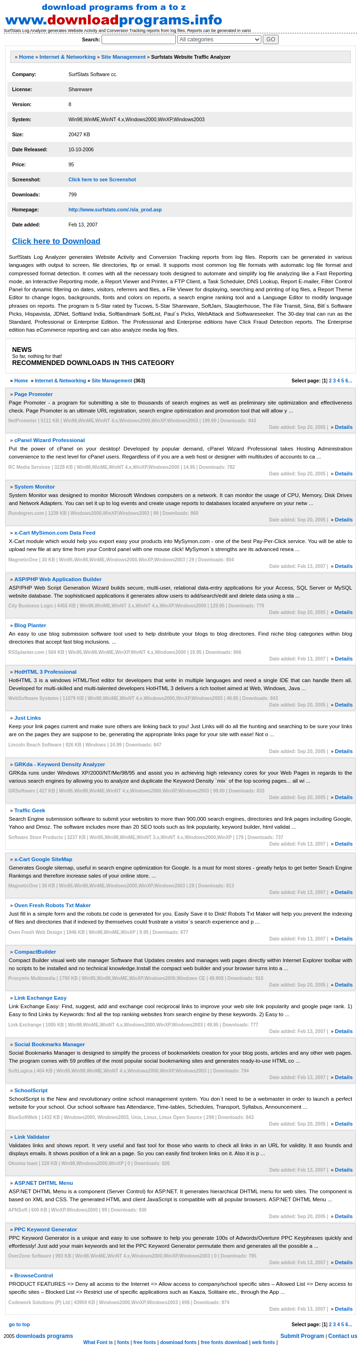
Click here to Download (56, 241)
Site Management (123, 57)
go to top (19, 1324)
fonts (123, 1342)
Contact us (342, 1336)
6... (349, 380)
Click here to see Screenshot (102, 179)
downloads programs (44, 1336)
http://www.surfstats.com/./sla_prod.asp (115, 209)
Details (344, 427)
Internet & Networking (67, 57)
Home (26, 57)
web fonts (263, 1342)
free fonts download (224, 1342)
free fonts (144, 1342)
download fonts (178, 1342)
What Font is (98, 1342)
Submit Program (302, 1336)
